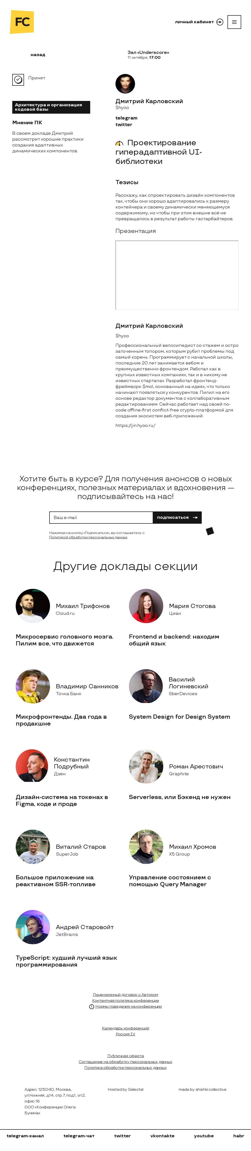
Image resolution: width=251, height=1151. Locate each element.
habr (238, 1136)
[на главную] (22, 22)
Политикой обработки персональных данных (88, 537)
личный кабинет (199, 22)
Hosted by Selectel (125, 1089)
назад (35, 54)
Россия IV (125, 1034)
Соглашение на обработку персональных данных (125, 1062)
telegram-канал (25, 1136)
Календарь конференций (125, 1028)
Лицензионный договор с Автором (125, 995)
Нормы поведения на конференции (128, 1006)
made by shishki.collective (202, 1089)
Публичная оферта (125, 1056)
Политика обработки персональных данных (125, 1068)
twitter (123, 124)
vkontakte (163, 1136)
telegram (126, 118)
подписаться (177, 517)
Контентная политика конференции (125, 1000)
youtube (204, 1136)
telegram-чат (79, 1136)
